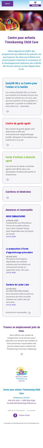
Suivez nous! (24, 415)
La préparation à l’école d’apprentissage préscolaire (19, 250)
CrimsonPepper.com (32, 423)
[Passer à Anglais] (35, 3)
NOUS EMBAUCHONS (15, 216)
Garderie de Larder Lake (17, 284)
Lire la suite (11, 236)
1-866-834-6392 (28, 400)
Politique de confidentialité (16, 410)
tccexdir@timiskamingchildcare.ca (21, 403)
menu (7, 4)
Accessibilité (31, 410)
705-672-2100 (14, 400)
